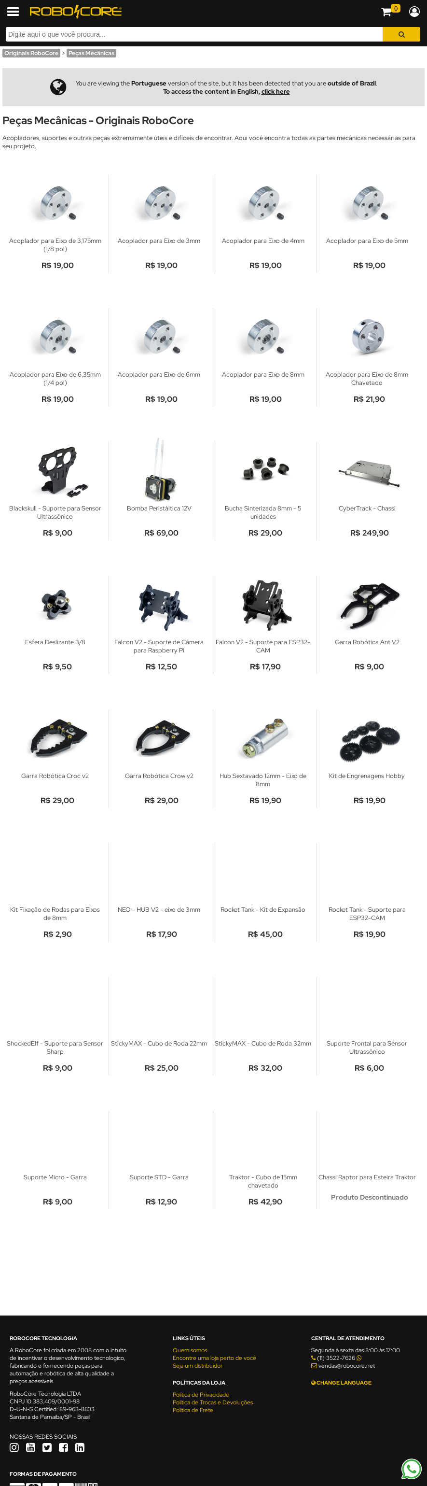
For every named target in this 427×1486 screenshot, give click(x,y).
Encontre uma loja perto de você (214, 1358)
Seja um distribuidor (197, 1366)
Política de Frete (193, 1410)
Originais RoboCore (31, 53)
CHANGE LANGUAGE (341, 1382)
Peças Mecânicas (91, 53)
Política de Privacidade (201, 1395)
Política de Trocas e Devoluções (213, 1402)
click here (276, 91)
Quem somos (190, 1350)
